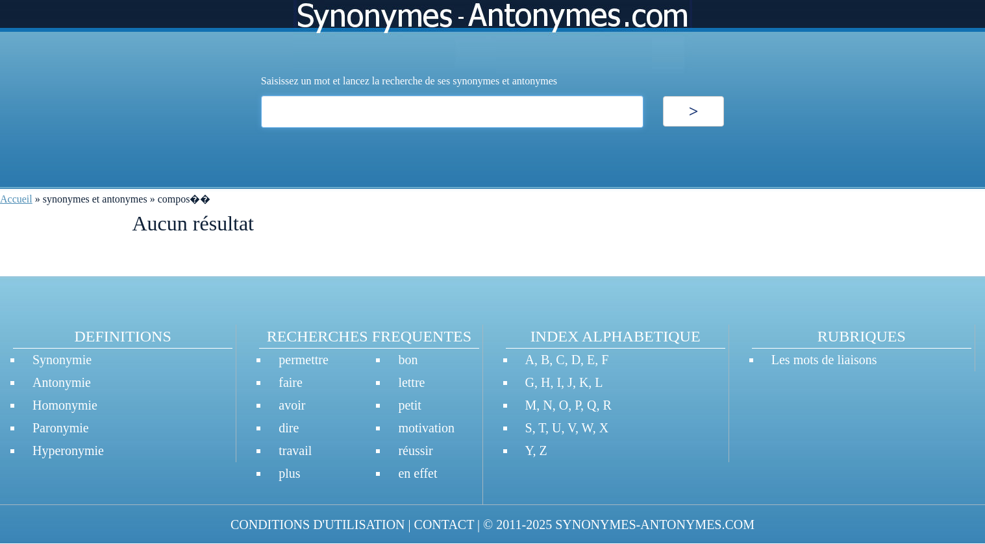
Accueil (16, 198)
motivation (426, 428)
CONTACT (444, 524)
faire (291, 382)
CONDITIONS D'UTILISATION (318, 524)
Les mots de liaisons (824, 359)
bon (408, 359)
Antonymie (61, 382)
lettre (411, 382)
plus (289, 473)
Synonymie (62, 359)
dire (289, 428)
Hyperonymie (68, 450)
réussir (415, 450)
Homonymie (64, 405)
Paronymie (60, 428)
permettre (304, 359)
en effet (417, 473)
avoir (292, 405)
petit (409, 405)
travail (295, 450)
